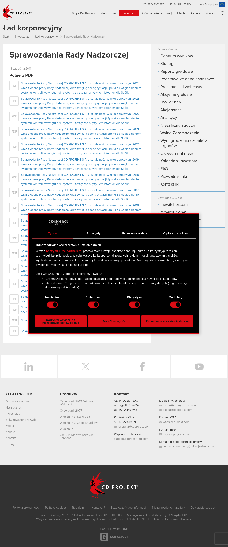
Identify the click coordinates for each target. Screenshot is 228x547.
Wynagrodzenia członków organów (184, 143)
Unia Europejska (208, 4)
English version (181, 4)
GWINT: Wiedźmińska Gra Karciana (76, 436)
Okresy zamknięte (176, 153)
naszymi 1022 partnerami (64, 250)
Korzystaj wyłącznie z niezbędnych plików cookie (60, 321)
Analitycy (168, 118)
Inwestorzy (129, 13)
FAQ (164, 169)
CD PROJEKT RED (154, 4)
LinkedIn (29, 366)
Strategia (168, 64)
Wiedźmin (66, 428)
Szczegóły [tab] (93, 233)
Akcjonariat (170, 110)
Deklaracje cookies (203, 507)
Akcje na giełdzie (176, 95)
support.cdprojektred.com (131, 438)
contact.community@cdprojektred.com (186, 446)
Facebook (142, 366)
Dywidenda (170, 102)
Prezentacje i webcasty (181, 87)
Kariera (195, 13)
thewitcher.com (174, 205)
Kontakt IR (169, 184)
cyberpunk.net (173, 212)
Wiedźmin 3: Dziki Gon (75, 416)
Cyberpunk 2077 (71, 410)
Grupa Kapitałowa (83, 13)
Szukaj (223, 13)
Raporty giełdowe (176, 72)
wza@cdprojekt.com (174, 422)
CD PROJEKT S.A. (126, 400)
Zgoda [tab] (52, 233)
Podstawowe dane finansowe (187, 79)
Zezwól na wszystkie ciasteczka (167, 321)
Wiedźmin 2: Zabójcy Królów (79, 422)
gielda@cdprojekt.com (175, 409)
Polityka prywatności (26, 507)
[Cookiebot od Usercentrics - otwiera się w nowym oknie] (51, 222)
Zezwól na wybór (114, 321)
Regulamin (79, 507)
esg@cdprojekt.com (174, 434)
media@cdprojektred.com (178, 405)
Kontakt (211, 13)
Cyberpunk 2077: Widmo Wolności (76, 403)
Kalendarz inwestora (178, 161)
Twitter (86, 366)
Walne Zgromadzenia (179, 133)
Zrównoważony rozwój (157, 13)
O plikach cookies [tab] (175, 233)
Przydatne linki (173, 176)
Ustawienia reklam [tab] (134, 233)
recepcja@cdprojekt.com (132, 426)
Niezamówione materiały (168, 507)
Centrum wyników (176, 56)
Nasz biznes (108, 13)
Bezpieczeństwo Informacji (128, 507)
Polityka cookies (55, 507)
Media (181, 13)
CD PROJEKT (17, 12)
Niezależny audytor (178, 125)
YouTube (199, 366)
